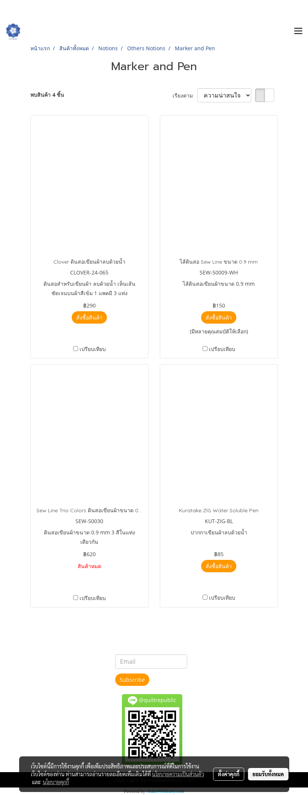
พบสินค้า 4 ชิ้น (47, 94)
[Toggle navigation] (298, 31)
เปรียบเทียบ (93, 348)
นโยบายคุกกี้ (56, 781)
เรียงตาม (185, 95)
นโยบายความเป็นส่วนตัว (178, 774)
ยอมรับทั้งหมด (268, 774)
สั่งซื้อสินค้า (89, 317)
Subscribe (132, 679)
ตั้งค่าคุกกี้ (228, 774)
